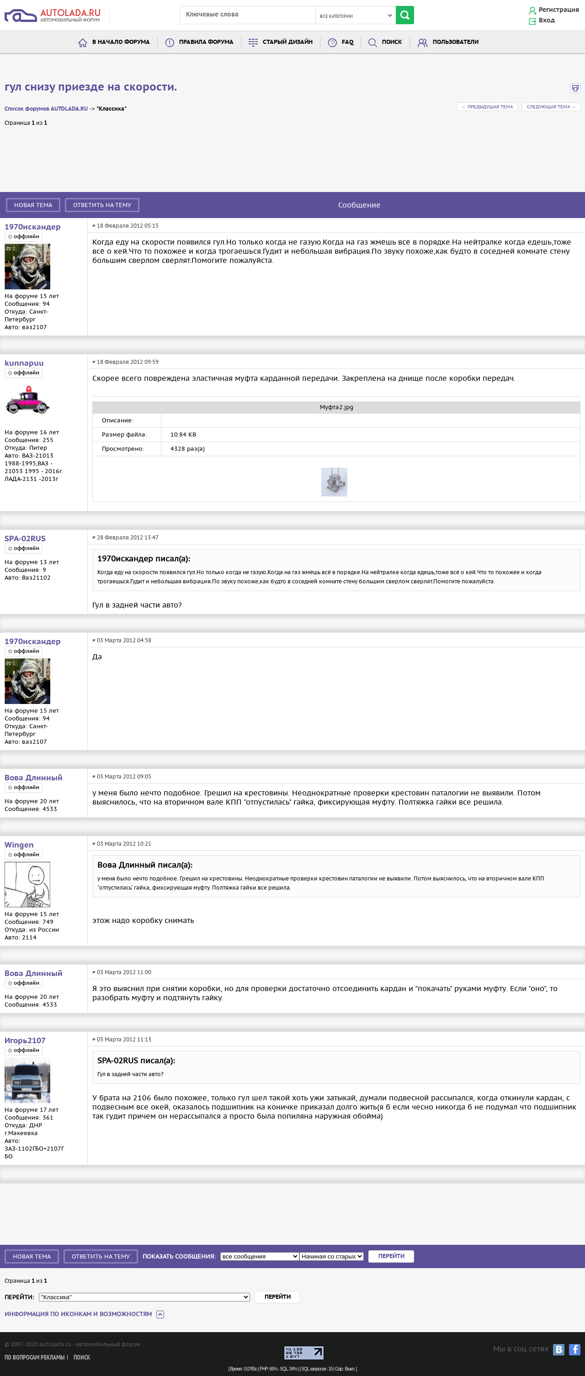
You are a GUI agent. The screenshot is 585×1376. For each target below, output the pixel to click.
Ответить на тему (102, 205)
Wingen (19, 845)
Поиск (392, 42)
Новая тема (33, 205)
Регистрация (559, 10)
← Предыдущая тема (487, 107)
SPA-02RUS (25, 539)
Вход (547, 20)
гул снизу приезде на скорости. (91, 87)
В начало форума (121, 42)
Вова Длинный (34, 778)
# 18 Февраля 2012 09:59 (125, 361)
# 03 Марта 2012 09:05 (121, 776)
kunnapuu (24, 363)
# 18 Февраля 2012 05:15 (125, 225)
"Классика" (111, 109)
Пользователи (456, 42)
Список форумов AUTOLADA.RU (46, 109)
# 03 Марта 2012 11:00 (121, 972)
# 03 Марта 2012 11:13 (121, 1039)
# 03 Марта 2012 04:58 (121, 640)
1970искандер (33, 227)
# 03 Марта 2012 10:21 (121, 843)
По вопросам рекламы (34, 1358)
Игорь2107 (25, 1040)
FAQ (347, 42)
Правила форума (206, 42)
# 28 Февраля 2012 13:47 (125, 537)
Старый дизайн (288, 42)
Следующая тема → (551, 107)
